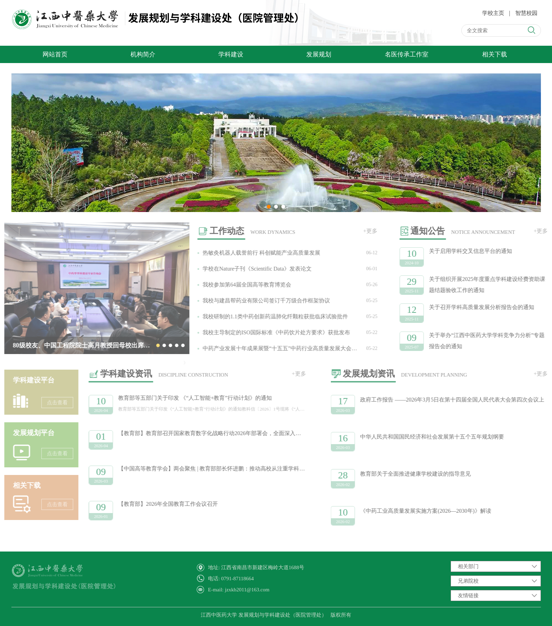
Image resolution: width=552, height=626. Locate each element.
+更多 (359, 231)
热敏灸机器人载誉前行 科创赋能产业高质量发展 (250, 253)
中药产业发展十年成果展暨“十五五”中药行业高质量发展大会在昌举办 (276, 348)
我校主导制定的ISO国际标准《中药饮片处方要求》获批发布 (265, 332)
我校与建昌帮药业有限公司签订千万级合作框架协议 (255, 300)
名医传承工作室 (406, 54)
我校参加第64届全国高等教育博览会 (235, 285)
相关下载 (494, 54)
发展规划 (318, 54)
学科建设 (230, 54)
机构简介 (142, 54)
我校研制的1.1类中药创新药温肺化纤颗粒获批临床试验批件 (264, 316)
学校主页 (493, 13)
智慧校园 (526, 13)
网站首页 (55, 54)
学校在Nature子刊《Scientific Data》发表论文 (245, 269)
